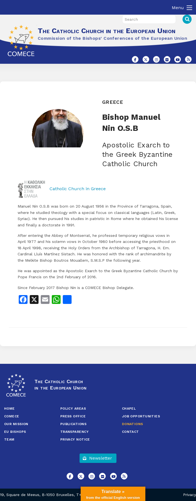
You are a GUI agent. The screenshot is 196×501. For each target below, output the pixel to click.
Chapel (129, 408)
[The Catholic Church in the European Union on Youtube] (177, 59)
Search (187, 19)
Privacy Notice (75, 439)
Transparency (74, 432)
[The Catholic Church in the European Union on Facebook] (135, 59)
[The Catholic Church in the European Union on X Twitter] (146, 59)
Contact (130, 432)
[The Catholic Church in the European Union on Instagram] (156, 59)
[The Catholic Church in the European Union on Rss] (188, 59)
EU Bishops (15, 432)
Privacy (189, 494)
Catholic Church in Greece (62, 188)
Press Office (73, 416)
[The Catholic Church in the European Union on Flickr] (167, 59)
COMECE (11, 416)
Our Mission (16, 424)
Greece (112, 102)
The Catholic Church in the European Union (106, 30)
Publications (73, 424)
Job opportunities (141, 416)
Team (9, 439)
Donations (132, 424)
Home (9, 408)
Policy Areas (73, 408)
